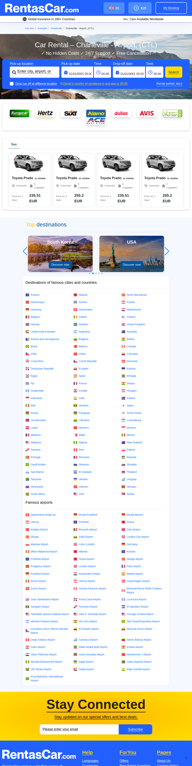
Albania (80, 241)
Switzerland (83, 255)
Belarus (81, 292)
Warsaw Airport (37, 490)
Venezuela (34, 432)
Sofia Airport (83, 482)
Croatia (80, 336)
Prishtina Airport (37, 505)
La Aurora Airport (134, 545)
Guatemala (35, 336)
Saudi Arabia (36, 410)
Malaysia (33, 388)
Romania (81, 403)
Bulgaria (81, 285)
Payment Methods (95, 717)
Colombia (130, 300)
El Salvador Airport (135, 552)
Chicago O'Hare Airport (137, 560)
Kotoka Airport (132, 593)
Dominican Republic (40, 314)
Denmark (129, 307)
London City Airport (135, 482)
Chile (31, 300)
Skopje (32, 482)
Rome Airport (36, 527)
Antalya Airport (37, 475)
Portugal (33, 403)
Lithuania (81, 366)
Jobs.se (16, 749)
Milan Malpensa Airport (41, 497)
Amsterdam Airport (87, 519)
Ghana (128, 329)
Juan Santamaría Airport (42, 545)
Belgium (33, 263)
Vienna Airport (84, 527)
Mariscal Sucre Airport (137, 575)
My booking (171, 8)
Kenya (32, 359)
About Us (163, 707)
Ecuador (81, 314)
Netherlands (131, 255)
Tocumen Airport (86, 552)
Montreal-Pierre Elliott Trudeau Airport (142, 536)
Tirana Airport (84, 505)
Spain (79, 322)
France (80, 329)
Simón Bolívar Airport (136, 585)
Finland (128, 263)
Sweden (81, 270)
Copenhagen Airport (136, 527)
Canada (129, 292)
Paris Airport (131, 512)
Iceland (128, 344)
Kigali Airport (83, 607)
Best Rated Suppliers (135, 712)
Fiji (30, 329)
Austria (128, 248)
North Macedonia (134, 241)
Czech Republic (85, 307)
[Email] (79, 675)
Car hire (29, 28)
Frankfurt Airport (37, 519)
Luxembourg (131, 366)
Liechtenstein (36, 366)
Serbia (128, 440)
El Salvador (83, 418)
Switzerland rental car (41, 460)
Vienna (32, 468)
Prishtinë (81, 468)
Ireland (80, 263)
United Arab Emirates (40, 277)
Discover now (60, 210)
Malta (79, 381)
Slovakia (129, 410)
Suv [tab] (14, 144)
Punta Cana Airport (87, 545)
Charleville (56, 28)
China (80, 300)
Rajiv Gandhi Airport (136, 615)
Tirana (128, 468)
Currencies (90, 712)
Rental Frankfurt (85, 460)
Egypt (31, 322)
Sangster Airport (37, 552)
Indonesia (34, 344)
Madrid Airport (132, 519)
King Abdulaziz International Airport (44, 624)
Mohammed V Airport (136, 600)
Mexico (128, 381)
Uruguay (129, 425)
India (79, 344)
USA (79, 440)
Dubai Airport (84, 615)
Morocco (81, 373)
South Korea (131, 359)
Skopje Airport (132, 505)
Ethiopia (129, 322)
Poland (128, 395)
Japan (128, 351)
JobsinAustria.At (118, 749)
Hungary (129, 336)
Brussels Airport (85, 475)
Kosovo (32, 241)
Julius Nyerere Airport (137, 607)
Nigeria (80, 388)
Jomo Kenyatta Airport (89, 600)
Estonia (128, 314)
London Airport (85, 512)
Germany (33, 255)
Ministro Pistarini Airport (42, 567)
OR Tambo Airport (38, 615)
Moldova (33, 381)
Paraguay (82, 359)
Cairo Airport (35, 593)
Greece (80, 248)
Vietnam (81, 432)
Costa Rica (35, 307)
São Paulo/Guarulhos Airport (141, 567)
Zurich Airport (36, 534)
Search (173, 72)
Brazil (31, 292)
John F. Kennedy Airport (90, 560)
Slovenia (81, 410)
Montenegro (35, 248)
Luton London (84, 490)
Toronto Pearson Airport (90, 534)
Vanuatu (129, 432)
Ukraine (81, 425)
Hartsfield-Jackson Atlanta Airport (47, 560)
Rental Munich (132, 460)
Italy (30, 351)
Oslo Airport (131, 475)
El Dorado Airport (86, 575)
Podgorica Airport (38, 512)
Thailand (129, 418)
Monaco (129, 373)
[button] (90, 219)
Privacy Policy (167, 722)
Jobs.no (48, 749)
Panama (33, 395)
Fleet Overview (168, 717)
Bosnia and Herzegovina (42, 285)
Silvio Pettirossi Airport (41, 600)
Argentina (82, 277)
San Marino (35, 418)
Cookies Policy (167, 712)
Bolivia (128, 285)
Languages (90, 707)
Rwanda (129, 403)
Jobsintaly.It (83, 749)
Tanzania (33, 425)
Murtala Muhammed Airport (44, 607)
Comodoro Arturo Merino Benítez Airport (47, 576)
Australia (42, 28)
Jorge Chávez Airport (40, 585)
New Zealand (132, 388)
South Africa (35, 440)
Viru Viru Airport (85, 567)
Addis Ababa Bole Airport (90, 593)
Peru (79, 395)
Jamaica (81, 351)
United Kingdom (133, 270)
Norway (33, 270)
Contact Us (90, 722)
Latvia (32, 373)
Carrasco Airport (86, 585)
